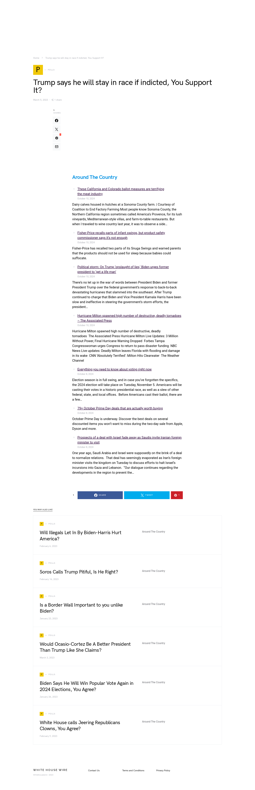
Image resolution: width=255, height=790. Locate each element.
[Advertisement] (127, 23)
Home (36, 58)
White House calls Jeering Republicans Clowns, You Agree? (80, 726)
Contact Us (94, 771)
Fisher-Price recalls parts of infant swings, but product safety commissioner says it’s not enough (121, 236)
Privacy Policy (163, 771)
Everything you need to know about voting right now (114, 370)
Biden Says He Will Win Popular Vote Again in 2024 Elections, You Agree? (86, 687)
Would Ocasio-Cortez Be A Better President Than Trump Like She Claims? (85, 648)
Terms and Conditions (133, 771)
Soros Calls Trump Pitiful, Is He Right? (79, 572)
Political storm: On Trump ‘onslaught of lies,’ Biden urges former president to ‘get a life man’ (123, 270)
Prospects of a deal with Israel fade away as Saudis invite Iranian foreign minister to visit (129, 440)
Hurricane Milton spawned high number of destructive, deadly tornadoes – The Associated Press (129, 318)
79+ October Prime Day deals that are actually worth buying (120, 409)
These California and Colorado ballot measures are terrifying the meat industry (120, 192)
